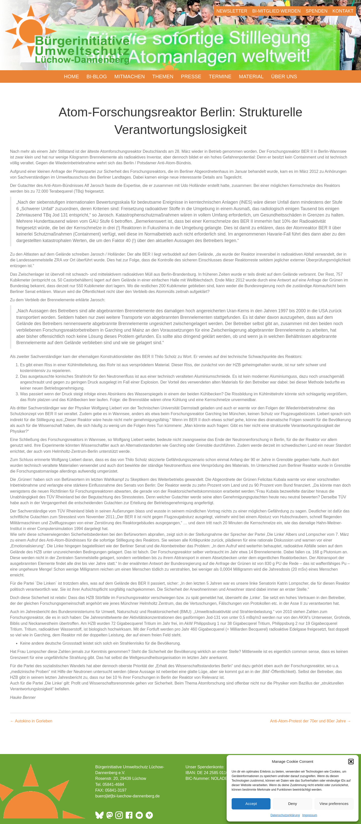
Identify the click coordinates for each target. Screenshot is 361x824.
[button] (350, 761)
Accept (251, 803)
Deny (292, 803)
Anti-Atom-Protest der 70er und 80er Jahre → (310, 721)
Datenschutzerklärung (285, 815)
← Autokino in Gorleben (31, 721)
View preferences (334, 803)
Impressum (309, 815)
